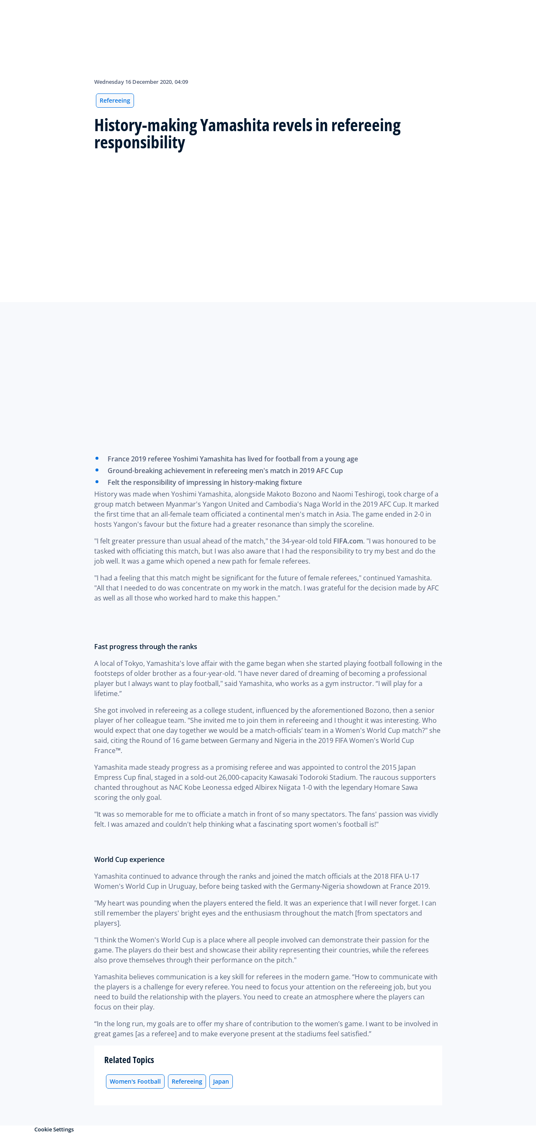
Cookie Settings (54, 1129)
